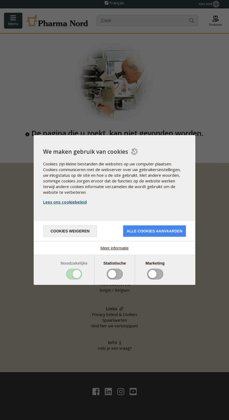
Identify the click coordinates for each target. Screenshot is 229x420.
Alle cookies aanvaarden (154, 231)
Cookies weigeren (70, 231)
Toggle (74, 274)
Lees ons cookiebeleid (65, 202)
